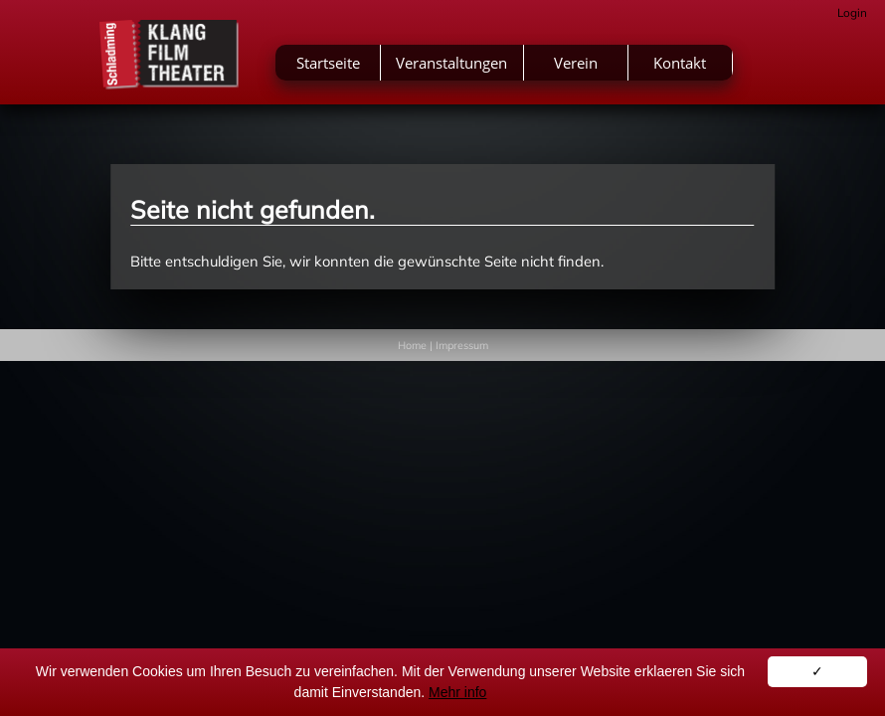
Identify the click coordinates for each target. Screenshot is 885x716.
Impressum (462, 345)
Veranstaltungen (451, 63)
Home (412, 345)
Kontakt (679, 63)
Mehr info (457, 692)
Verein (576, 63)
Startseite (328, 63)
